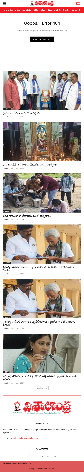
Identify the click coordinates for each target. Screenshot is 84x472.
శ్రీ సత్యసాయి (6, 109)
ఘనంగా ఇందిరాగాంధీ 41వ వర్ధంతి (21, 113)
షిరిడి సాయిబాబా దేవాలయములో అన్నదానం (27, 215)
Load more (42, 388)
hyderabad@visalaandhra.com (25, 438)
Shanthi (6, 117)
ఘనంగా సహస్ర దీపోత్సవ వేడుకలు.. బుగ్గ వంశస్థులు (30, 164)
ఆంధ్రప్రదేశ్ (6, 372)
